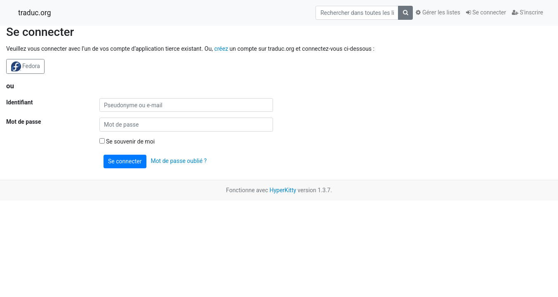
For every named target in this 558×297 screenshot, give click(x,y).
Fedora (25, 66)
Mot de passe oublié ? (179, 161)
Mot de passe (23, 121)
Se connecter (486, 12)
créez (221, 48)
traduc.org (34, 13)
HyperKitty (282, 190)
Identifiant (19, 102)
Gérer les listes (438, 12)
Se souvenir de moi (127, 141)
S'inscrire (527, 12)
